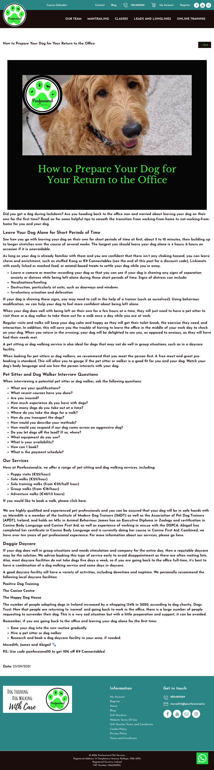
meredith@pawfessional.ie (187, 704)
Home (113, 706)
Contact (100, 5)
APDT (9, 520)
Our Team (73, 19)
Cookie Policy (118, 729)
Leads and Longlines (152, 19)
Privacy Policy (118, 733)
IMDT (120, 515)
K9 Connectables (97, 261)
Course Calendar (57, 5)
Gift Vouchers (118, 715)
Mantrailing (98, 19)
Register (185, 5)
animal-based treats (82, 266)
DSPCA (172, 525)
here (82, 501)
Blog (113, 5)
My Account (166, 5)
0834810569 (137, 5)
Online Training (191, 19)
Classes (121, 19)
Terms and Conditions (123, 738)
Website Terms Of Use (123, 720)
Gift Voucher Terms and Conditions (131, 724)
